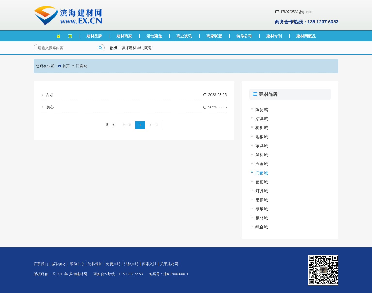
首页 (66, 66)
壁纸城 (261, 209)
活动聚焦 (154, 36)
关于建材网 (169, 264)
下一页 (153, 125)
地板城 (261, 136)
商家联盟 (214, 36)
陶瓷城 (261, 109)
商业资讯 (184, 36)
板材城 (261, 218)
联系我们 (41, 264)
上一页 (126, 125)
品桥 (137, 95)
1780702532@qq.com (294, 12)
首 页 (64, 36)
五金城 (261, 164)
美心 (137, 107)
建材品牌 (94, 36)
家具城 (261, 146)
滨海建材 (129, 48)
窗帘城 (261, 182)
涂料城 (261, 155)
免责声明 (113, 264)
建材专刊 (274, 36)
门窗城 (81, 66)
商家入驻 (149, 264)
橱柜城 (261, 127)
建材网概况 (306, 36)
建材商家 (124, 36)
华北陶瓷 (144, 48)
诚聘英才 (59, 264)
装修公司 (244, 36)
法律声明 (131, 264)
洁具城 (261, 118)
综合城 (261, 227)
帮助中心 (77, 264)
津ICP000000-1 (175, 274)
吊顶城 (261, 200)
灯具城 (261, 191)
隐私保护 (95, 264)
